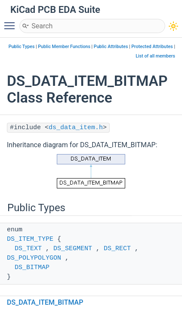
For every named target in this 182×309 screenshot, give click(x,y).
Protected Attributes (152, 46)
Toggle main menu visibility (11, 22)
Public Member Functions (64, 46)
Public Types (22, 46)
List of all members (155, 56)
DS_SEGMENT (72, 248)
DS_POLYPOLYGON (34, 258)
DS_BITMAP (32, 267)
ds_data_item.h (76, 127)
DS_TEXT (28, 248)
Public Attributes (111, 46)
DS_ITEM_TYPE (30, 239)
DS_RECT (117, 248)
